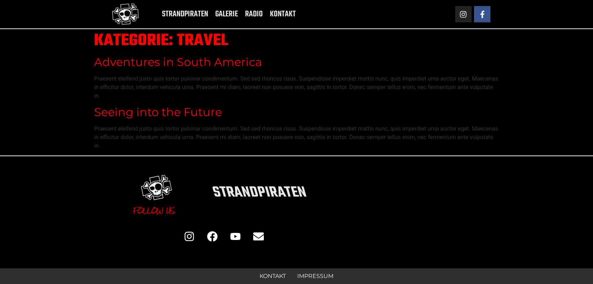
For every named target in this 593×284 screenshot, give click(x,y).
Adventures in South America (178, 62)
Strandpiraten (172, 14)
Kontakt (270, 14)
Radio (241, 14)
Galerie (214, 14)
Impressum (315, 276)
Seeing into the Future (158, 112)
